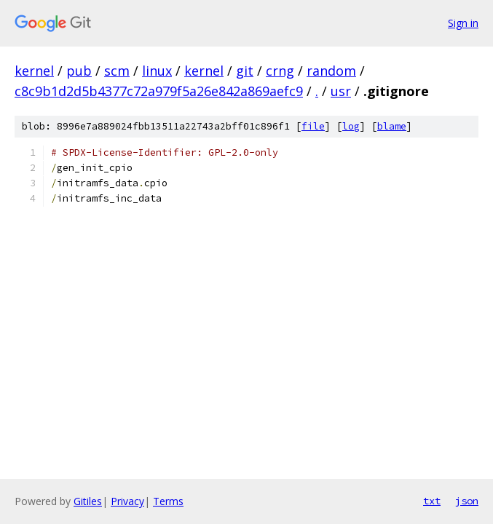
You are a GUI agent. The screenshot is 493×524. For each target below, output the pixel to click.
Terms (168, 501)
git (244, 70)
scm (117, 70)
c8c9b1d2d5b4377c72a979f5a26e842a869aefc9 (159, 91)
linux (157, 70)
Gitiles (88, 501)
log (351, 126)
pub (79, 70)
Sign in (463, 23)
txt (432, 500)
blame (391, 126)
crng (280, 70)
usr (341, 91)
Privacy (127, 501)
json (466, 500)
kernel (34, 70)
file (313, 126)
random (331, 70)
